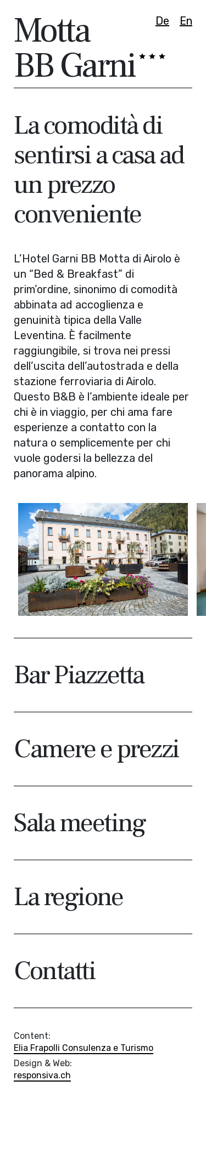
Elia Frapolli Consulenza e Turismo (83, 1048)
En (186, 20)
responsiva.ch (42, 1075)
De (162, 20)
